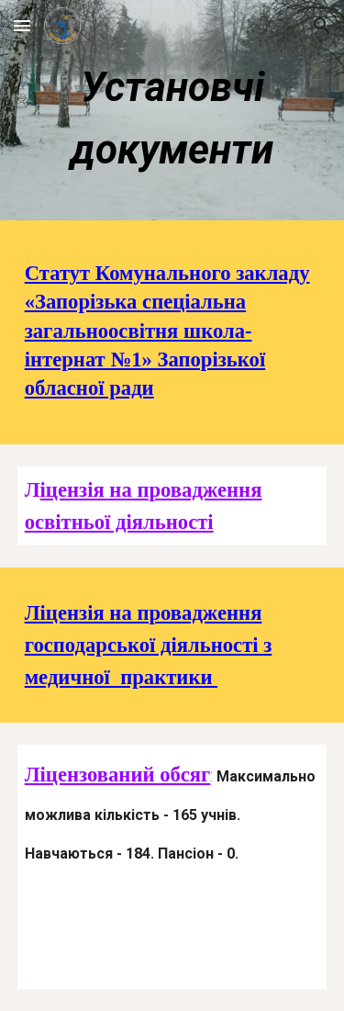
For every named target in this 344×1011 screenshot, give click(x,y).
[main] (172, 115)
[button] (22, 25)
